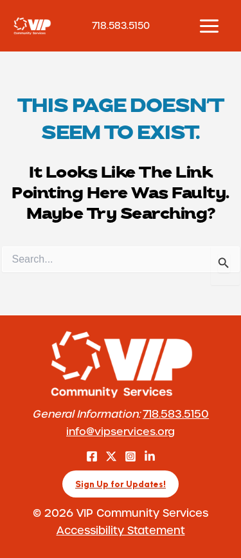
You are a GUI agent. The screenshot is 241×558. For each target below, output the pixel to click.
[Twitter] (111, 456)
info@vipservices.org (120, 431)
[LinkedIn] (150, 456)
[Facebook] (92, 456)
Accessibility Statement (121, 529)
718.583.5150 (176, 413)
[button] (120, 484)
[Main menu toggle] (209, 25)
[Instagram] (130, 456)
